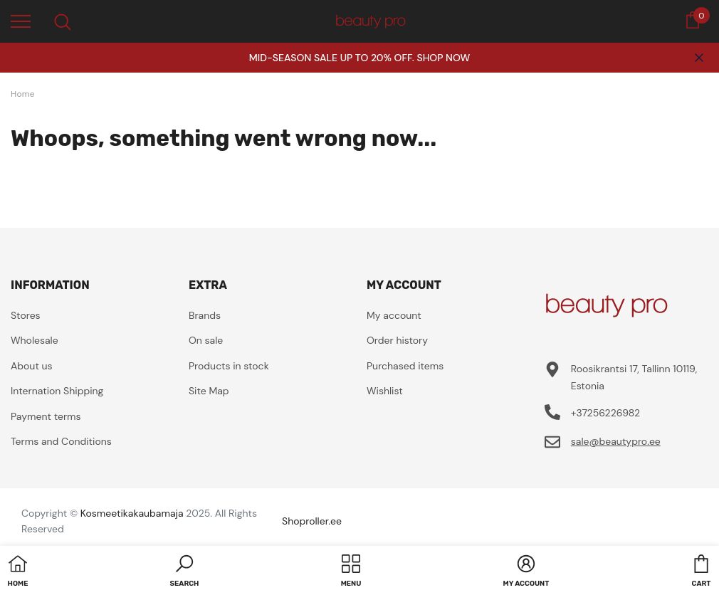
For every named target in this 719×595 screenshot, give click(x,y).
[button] (184, 572)
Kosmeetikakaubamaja (132, 513)
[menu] (21, 21)
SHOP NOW (443, 57)
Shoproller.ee (312, 521)
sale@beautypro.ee (616, 441)
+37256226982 (605, 412)
